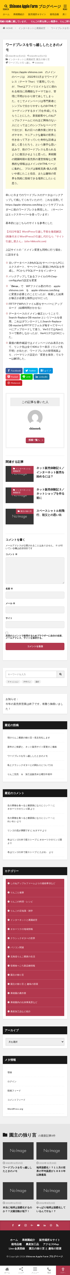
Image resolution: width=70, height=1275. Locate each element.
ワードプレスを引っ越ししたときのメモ (27, 756)
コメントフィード (16, 1099)
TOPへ (63, 1270)
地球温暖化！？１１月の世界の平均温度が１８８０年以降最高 (51, 1171)
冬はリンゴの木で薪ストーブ (22, 839)
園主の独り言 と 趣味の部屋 (24, 984)
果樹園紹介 (18, 14)
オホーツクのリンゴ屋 (18, 808)
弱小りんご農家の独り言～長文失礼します (28, 737)
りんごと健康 (17, 892)
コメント (11, 554)
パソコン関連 (17, 947)
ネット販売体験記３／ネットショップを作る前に (50, 493)
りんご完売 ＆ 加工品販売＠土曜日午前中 (29, 774)
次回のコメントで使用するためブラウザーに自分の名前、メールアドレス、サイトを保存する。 (35, 637)
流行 (37, 682)
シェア (21, 1270)
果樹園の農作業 (18, 993)
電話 (49, 1270)
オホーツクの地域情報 (21, 929)
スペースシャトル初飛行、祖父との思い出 (50, 513)
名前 (9, 589)
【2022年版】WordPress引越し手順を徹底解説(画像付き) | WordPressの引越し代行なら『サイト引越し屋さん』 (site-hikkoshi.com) (35, 236)
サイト (9, 618)
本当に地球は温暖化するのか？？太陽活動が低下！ (17, 1209)
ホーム (6, 14)
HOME (9, 28)
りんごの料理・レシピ (21, 901)
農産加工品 (32, 1244)
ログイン (11, 1081)
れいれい (11, 821)
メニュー (35, 1270)
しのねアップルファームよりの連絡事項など (32, 883)
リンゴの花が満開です (18, 830)
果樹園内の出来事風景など (23, 1002)
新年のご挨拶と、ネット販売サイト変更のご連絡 (32, 746)
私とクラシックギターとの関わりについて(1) (30, 765)
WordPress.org (15, 1108)
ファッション (13, 682)
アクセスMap (51, 1244)
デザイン (27, 682)
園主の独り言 (43, 59)
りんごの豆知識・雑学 (21, 910)
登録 (9, 1072)
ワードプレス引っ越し (19, 62)
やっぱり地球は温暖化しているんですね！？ (51, 1209)
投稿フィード (14, 1090)
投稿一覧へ (34, 440)
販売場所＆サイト (37, 14)
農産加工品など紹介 (20, 1011)
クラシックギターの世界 (22, 938)
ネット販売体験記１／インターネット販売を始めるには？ (50, 472)
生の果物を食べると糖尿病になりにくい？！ (29, 805)
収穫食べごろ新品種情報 (22, 965)
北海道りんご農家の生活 (22, 956)
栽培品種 (54, 14)
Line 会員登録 (17, 1248)
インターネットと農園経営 (31, 28)
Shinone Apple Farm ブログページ (35, 6)
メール (10, 603)
